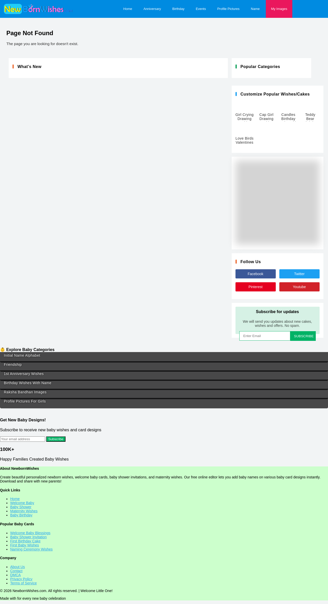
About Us (17, 567)
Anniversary (152, 9)
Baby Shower (20, 507)
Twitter (299, 274)
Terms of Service (23, 583)
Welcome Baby (22, 503)
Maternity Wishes (23, 511)
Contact (16, 571)
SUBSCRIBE (304, 336)
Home (127, 9)
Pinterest (255, 287)
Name (255, 9)
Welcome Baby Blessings (30, 533)
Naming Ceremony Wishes (31, 549)
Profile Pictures (228, 9)
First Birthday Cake (25, 541)
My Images (279, 9)
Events (201, 9)
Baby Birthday (21, 515)
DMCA (15, 575)
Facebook (255, 274)
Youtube (299, 287)
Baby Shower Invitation (28, 537)
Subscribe (55, 439)
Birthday (178, 9)
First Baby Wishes (24, 545)
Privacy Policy (21, 579)
